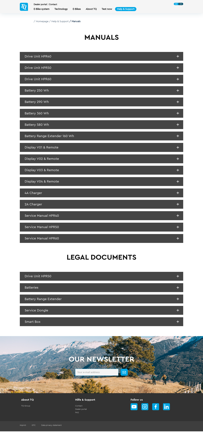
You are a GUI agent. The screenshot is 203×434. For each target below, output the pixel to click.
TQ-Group (25, 408)
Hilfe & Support (85, 402)
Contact (53, 4)
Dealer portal (40, 4)
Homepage (42, 21)
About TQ (27, 402)
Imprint (23, 428)
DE (176, 4)
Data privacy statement (51, 428)
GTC (33, 428)
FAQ (77, 415)
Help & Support (60, 21)
